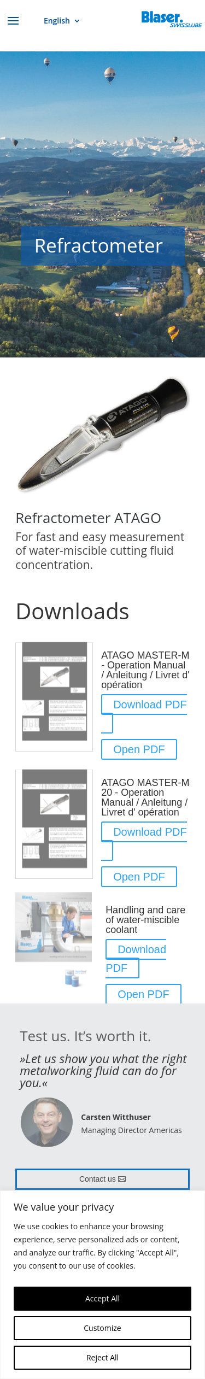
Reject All (102, 1357)
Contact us (97, 1179)
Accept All (102, 1298)
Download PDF (150, 705)
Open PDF (139, 749)
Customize (102, 1328)
